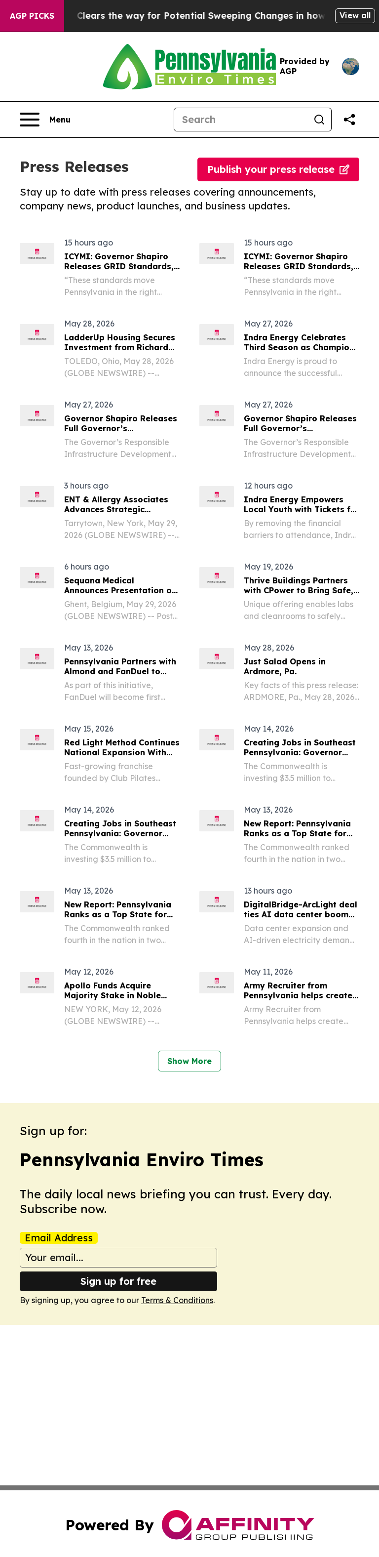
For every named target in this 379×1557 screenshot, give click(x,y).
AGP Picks (32, 16)
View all (355, 15)
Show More (189, 1061)
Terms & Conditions (177, 1300)
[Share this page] (349, 119)
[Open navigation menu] (45, 119)
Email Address (59, 1238)
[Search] (240, 119)
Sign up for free (118, 1281)
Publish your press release (278, 169)
